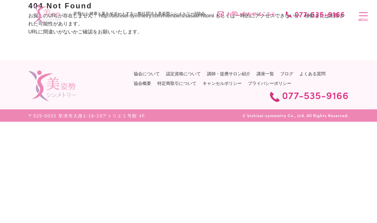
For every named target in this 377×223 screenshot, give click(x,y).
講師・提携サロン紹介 (228, 73)
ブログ (286, 73)
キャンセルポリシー (222, 83)
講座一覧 (265, 73)
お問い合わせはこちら (251, 13)
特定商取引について (176, 83)
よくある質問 (312, 73)
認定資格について (183, 73)
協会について (147, 73)
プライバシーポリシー (269, 83)
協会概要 (142, 83)
